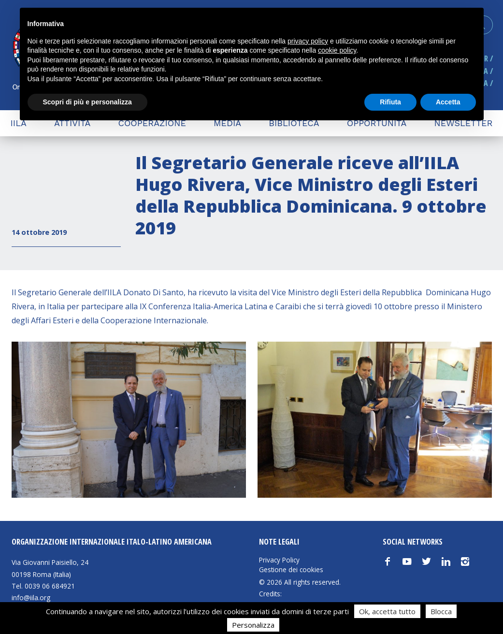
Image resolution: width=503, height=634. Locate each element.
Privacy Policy (279, 560)
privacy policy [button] (307, 41)
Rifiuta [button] (390, 102)
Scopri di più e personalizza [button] (87, 102)
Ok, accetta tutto (387, 611)
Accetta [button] (448, 102)
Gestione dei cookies (291, 569)
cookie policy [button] (337, 50)
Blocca (441, 611)
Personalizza (253, 625)
